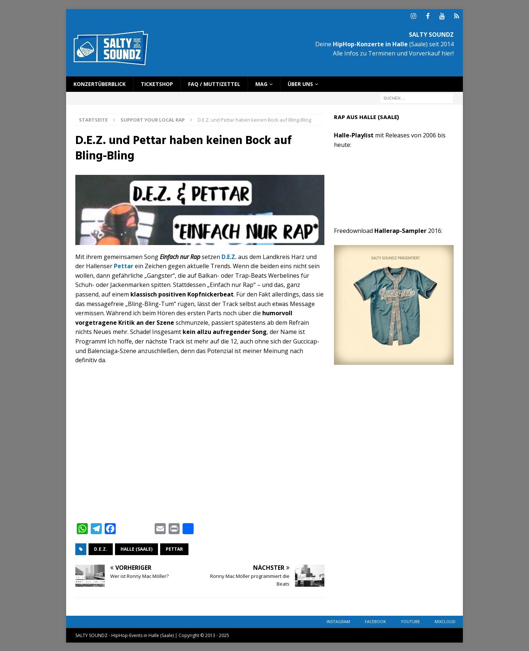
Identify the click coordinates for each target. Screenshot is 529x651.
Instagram (338, 620)
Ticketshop (157, 83)
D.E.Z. (100, 548)
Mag (261, 83)
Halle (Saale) (136, 548)
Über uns (300, 83)
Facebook (375, 620)
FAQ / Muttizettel (214, 83)
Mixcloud (445, 620)
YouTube (410, 620)
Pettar (174, 548)
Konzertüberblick (99, 83)
